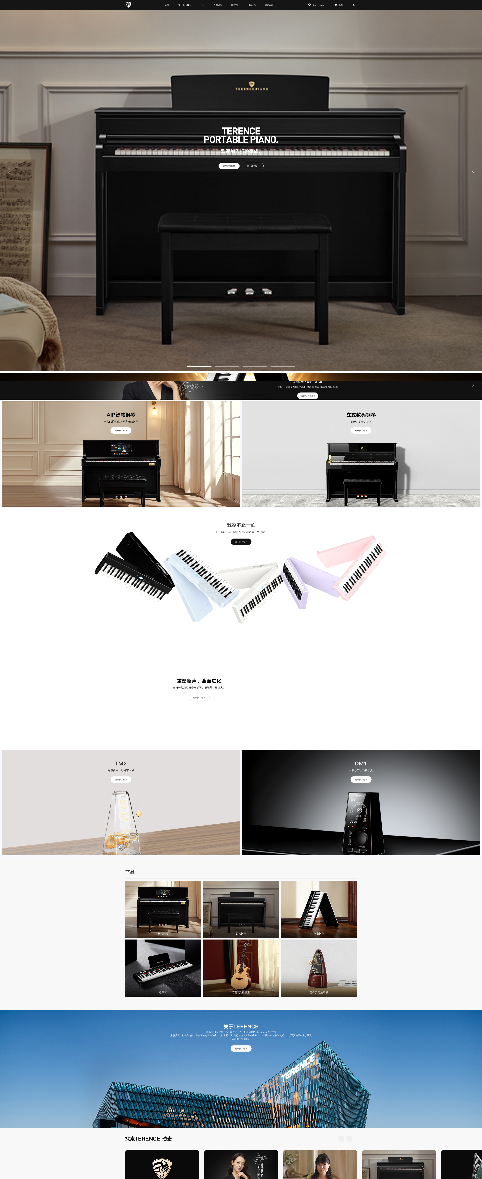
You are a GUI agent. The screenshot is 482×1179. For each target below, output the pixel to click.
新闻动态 (218, 5)
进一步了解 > (253, 166)
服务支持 (252, 5)
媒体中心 (235, 5)
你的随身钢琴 (229, 166)
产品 (203, 5)
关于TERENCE (184, 5)
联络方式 (269, 5)
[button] (9, 172)
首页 (167, 5)
